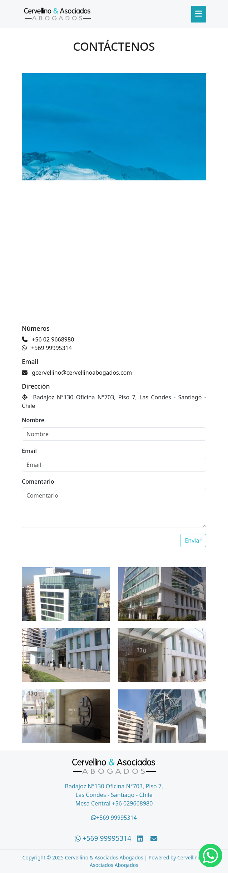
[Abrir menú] (198, 14)
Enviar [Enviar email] (193, 540)
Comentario (38, 481)
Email (29, 451)
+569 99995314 (47, 348)
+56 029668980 (132, 803)
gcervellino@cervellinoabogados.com (77, 372)
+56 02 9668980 (48, 339)
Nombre (33, 420)
